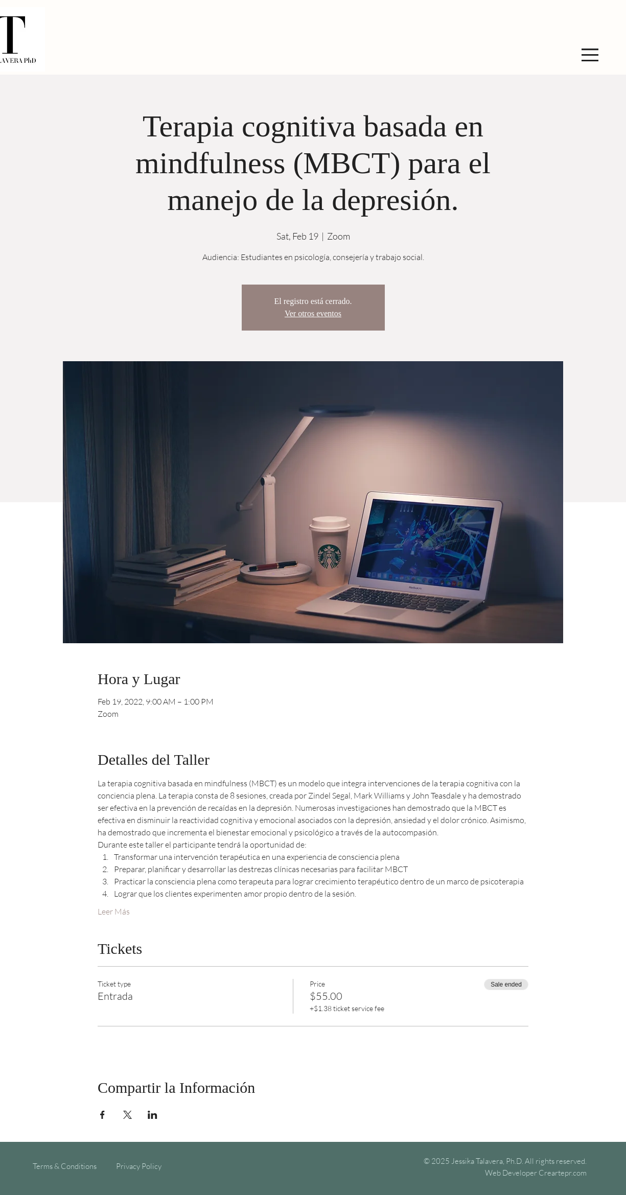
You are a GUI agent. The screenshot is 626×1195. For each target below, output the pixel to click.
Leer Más (114, 911)
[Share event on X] (127, 1115)
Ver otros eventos (313, 313)
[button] (590, 55)
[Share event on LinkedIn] (152, 1115)
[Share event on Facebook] (102, 1115)
